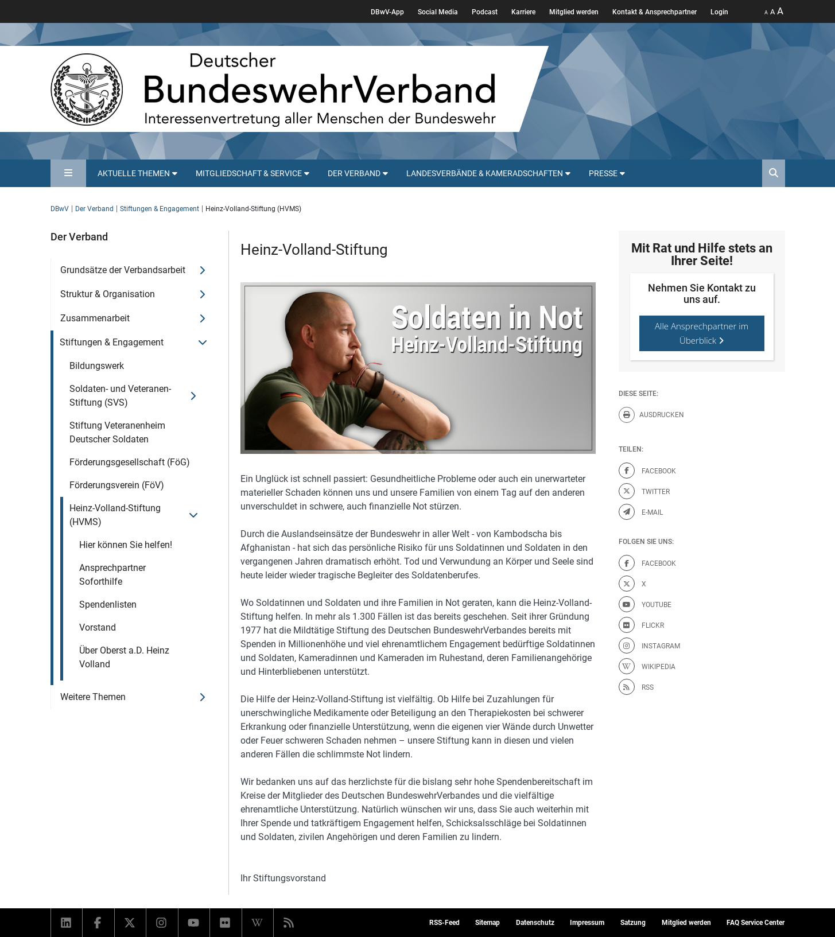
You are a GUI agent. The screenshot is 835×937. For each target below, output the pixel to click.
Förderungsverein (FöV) (116, 485)
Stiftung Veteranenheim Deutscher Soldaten (117, 432)
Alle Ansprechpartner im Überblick (701, 333)
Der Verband (94, 209)
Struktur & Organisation (107, 294)
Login (719, 12)
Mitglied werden (574, 12)
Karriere (523, 12)
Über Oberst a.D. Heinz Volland (124, 657)
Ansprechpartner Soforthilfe (112, 574)
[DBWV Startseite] (300, 89)
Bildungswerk (96, 365)
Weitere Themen (93, 696)
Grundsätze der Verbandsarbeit (122, 270)
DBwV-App (387, 12)
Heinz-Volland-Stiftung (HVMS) (115, 515)
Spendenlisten (108, 604)
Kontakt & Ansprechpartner (654, 12)
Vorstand (97, 627)
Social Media (438, 12)
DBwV (60, 209)
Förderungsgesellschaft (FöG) (129, 462)
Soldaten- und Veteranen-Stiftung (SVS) (120, 395)
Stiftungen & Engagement (159, 209)
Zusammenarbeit (95, 318)
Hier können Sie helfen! (125, 544)
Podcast (485, 12)
